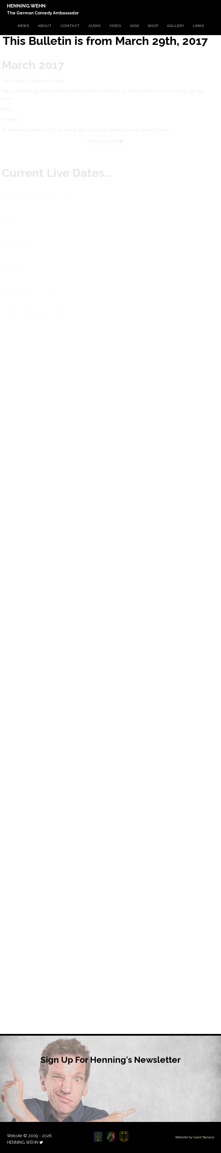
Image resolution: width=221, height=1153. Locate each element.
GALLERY (175, 26)
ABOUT (45, 26)
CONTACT (70, 26)
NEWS (23, 26)
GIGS (134, 26)
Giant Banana (203, 1137)
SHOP (153, 26)
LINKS (198, 26)
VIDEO (115, 26)
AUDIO (94, 26)
